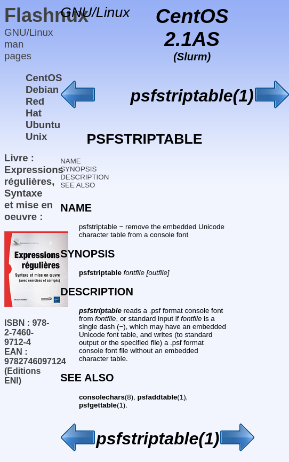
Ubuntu (43, 124)
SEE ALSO (77, 185)
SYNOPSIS (78, 169)
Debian (42, 89)
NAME (70, 161)
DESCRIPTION (84, 177)
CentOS (44, 77)
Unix (36, 136)
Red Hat (35, 107)
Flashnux (46, 15)
